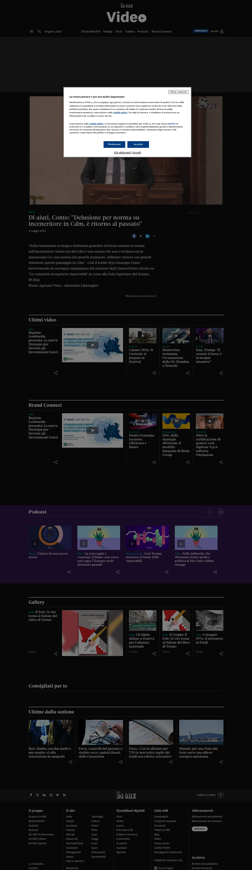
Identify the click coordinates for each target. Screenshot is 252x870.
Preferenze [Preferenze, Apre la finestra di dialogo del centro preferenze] (114, 144)
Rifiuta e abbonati (178, 92)
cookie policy (120, 112)
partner (172, 123)
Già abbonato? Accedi (127, 152)
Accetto (138, 144)
